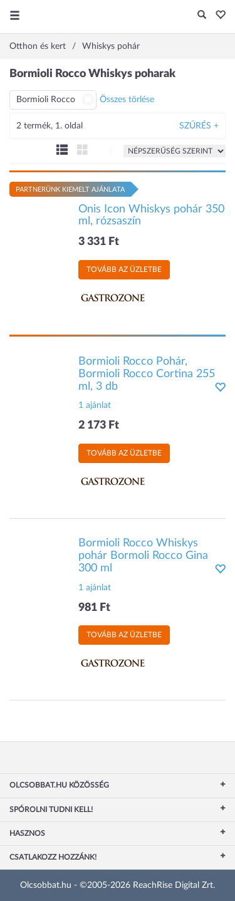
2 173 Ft (98, 425)
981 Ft (94, 607)
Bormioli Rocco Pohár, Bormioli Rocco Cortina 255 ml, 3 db (146, 374)
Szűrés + (199, 126)
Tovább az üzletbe (124, 269)
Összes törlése (127, 99)
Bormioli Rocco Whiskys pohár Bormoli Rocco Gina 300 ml (143, 556)
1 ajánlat (94, 405)
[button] (217, 15)
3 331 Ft (98, 241)
